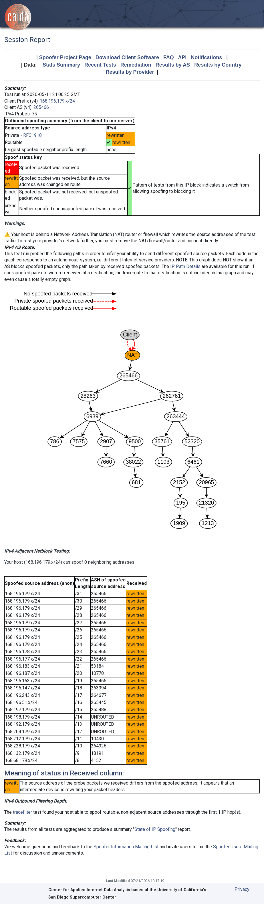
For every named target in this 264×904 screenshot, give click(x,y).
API (182, 57)
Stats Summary (61, 65)
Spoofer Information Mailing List (126, 846)
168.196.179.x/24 (57, 101)
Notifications (206, 57)
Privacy (242, 889)
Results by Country (217, 65)
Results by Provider (130, 72)
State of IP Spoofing (154, 829)
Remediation (135, 65)
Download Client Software (127, 57)
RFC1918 (32, 135)
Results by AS (173, 65)
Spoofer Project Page (65, 57)
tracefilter (22, 812)
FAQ (168, 57)
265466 (41, 107)
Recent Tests (100, 65)
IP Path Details (185, 266)
